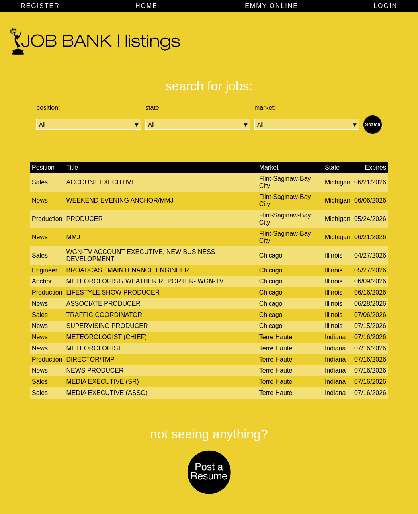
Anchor (42, 281)
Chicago (271, 255)
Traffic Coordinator (104, 314)
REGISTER (40, 5)
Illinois (333, 255)
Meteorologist (94, 348)
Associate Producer (103, 303)
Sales (40, 182)
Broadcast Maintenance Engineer (127, 270)
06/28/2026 (370, 303)
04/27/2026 (370, 255)
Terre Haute (276, 337)
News (40, 200)
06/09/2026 (370, 281)
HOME (146, 5)
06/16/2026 (370, 292)
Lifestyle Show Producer (113, 292)
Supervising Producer (107, 325)
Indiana (335, 337)
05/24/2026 (370, 218)
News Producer (95, 370)
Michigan (337, 182)
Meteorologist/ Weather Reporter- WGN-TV (145, 281)
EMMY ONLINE (271, 5)
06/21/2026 (370, 182)
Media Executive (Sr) (102, 381)
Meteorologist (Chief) (106, 337)
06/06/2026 (370, 200)
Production (47, 218)
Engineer (44, 270)
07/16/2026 (370, 337)
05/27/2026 (370, 270)
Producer (84, 218)
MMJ (73, 237)
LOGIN (385, 5)
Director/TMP (90, 359)
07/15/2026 (370, 325)
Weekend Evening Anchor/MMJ (120, 200)
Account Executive (101, 182)
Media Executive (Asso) (107, 392)
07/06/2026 (370, 314)
